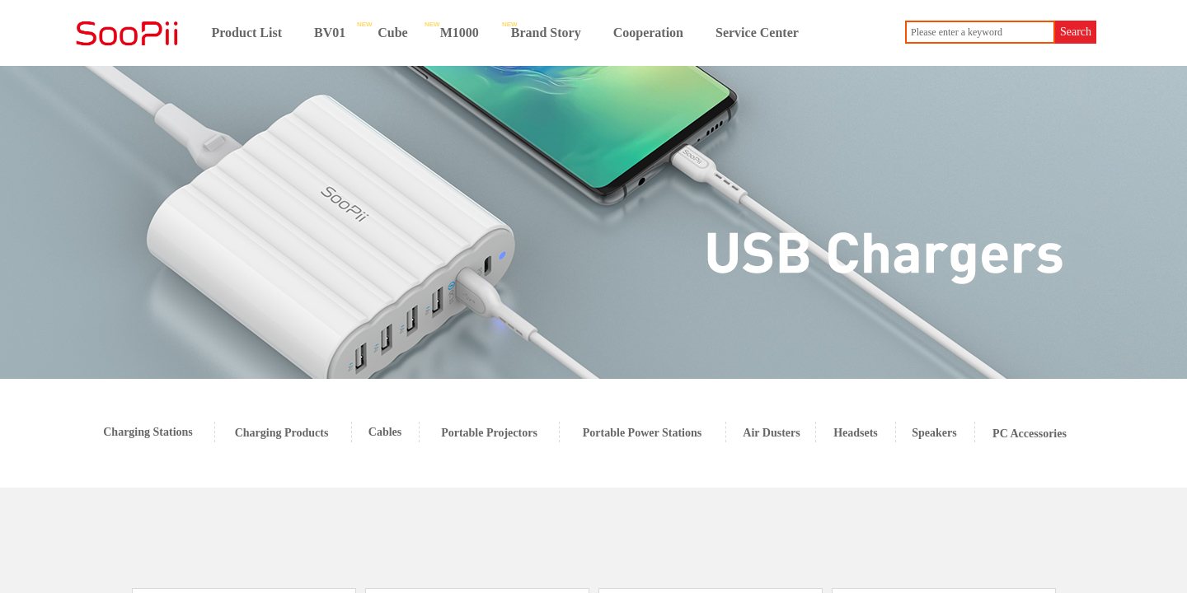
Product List (247, 33)
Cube (392, 33)
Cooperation (648, 33)
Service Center (757, 33)
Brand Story (546, 33)
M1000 (459, 33)
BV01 (329, 33)
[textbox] (980, 32)
